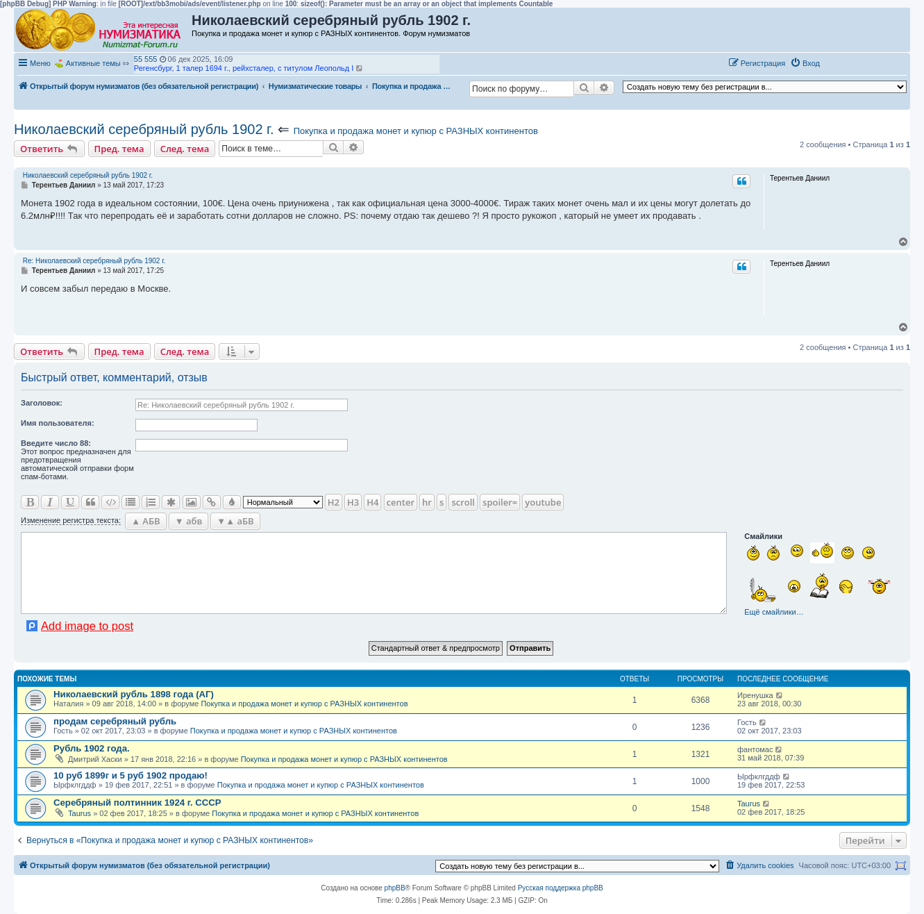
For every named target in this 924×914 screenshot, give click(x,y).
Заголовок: (41, 403)
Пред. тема (119, 148)
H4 (372, 502)
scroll (463, 502)
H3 (353, 502)
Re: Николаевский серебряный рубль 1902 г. (94, 261)
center (400, 502)
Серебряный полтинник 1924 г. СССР (137, 802)
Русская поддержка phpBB (560, 888)
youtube (543, 502)
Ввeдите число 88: (56, 443)
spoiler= (499, 502)
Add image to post (87, 626)
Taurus (79, 813)
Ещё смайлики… (773, 612)
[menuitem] (805, 63)
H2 (333, 502)
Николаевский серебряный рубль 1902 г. (144, 129)
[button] (839, 62)
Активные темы (93, 63)
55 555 (146, 59)
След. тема (185, 148)
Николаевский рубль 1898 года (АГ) (133, 694)
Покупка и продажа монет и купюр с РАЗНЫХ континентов (416, 131)
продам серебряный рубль (114, 721)
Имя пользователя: (57, 423)
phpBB (395, 888)
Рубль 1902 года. (91, 748)
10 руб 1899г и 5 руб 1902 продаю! (130, 775)
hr (427, 502)
